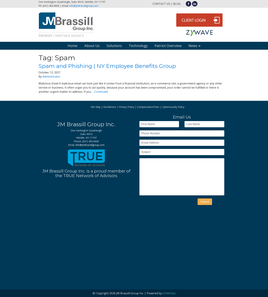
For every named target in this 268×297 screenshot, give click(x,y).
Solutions (114, 45)
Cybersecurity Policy (173, 107)
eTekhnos (169, 293)
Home (72, 45)
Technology (138, 45)
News (192, 45)
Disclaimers (109, 107)
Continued (101, 92)
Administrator (51, 76)
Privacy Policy (126, 107)
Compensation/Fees (148, 107)
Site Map (96, 107)
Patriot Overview (168, 45)
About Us (92, 45)
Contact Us (161, 4)
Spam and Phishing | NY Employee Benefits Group (107, 66)
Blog (177, 4)
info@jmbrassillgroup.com (83, 5)
